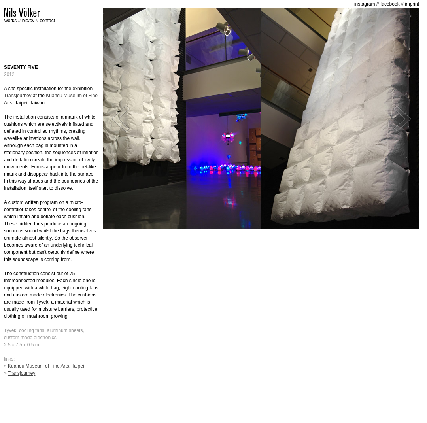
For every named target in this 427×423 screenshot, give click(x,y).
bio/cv (29, 20)
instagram (364, 4)
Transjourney (18, 95)
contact (47, 20)
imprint (412, 4)
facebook (390, 4)
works (11, 20)
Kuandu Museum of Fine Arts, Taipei (46, 366)
